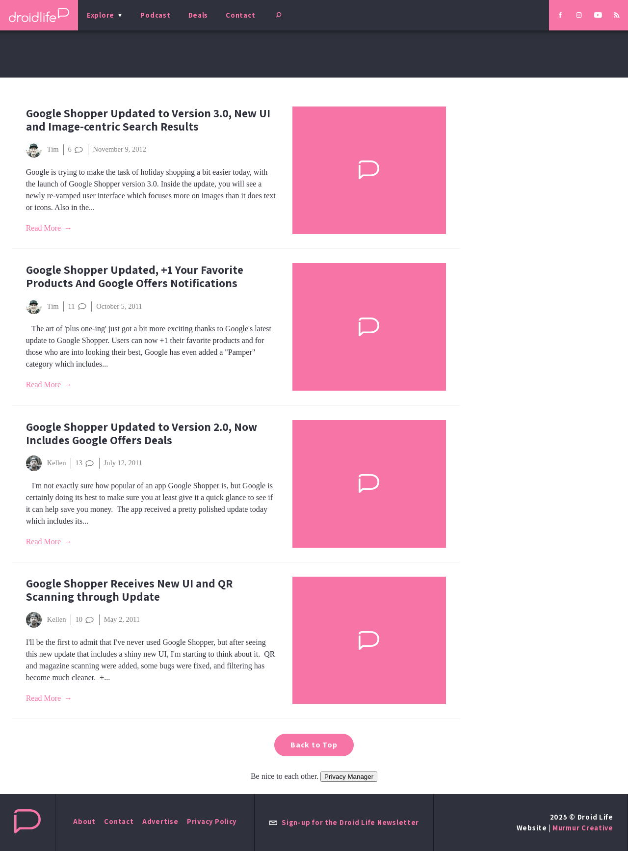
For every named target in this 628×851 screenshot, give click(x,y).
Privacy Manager (348, 776)
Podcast (155, 15)
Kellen (46, 463)
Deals (198, 15)
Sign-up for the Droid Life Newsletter (344, 822)
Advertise (160, 821)
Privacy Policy (211, 821)
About (84, 821)
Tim (42, 150)
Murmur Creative (582, 827)
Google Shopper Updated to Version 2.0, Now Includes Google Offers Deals (141, 433)
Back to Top (314, 745)
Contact (240, 15)
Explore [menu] (100, 15)
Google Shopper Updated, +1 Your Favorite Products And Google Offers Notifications (134, 276)
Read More (43, 228)
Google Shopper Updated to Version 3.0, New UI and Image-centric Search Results (148, 120)
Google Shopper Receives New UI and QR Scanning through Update (129, 590)
